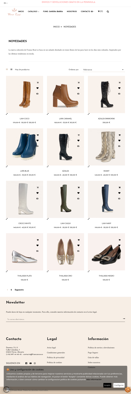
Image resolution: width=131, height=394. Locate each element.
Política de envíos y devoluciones (101, 347)
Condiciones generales (56, 352)
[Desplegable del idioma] (5, 3)
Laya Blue (24, 171)
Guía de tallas (93, 357)
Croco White (24, 223)
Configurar (119, 385)
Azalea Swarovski (106, 118)
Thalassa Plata (24, 276)
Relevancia (103, 69)
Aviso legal (51, 347)
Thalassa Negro (106, 276)
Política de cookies (54, 362)
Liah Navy (106, 223)
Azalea (65, 171)
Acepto (107, 385)
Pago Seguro (93, 352)
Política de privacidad (55, 357)
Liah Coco (24, 118)
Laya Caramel (65, 118)
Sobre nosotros (94, 362)
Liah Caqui (65, 223)
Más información (94, 379)
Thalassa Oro (65, 276)
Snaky (106, 171)
